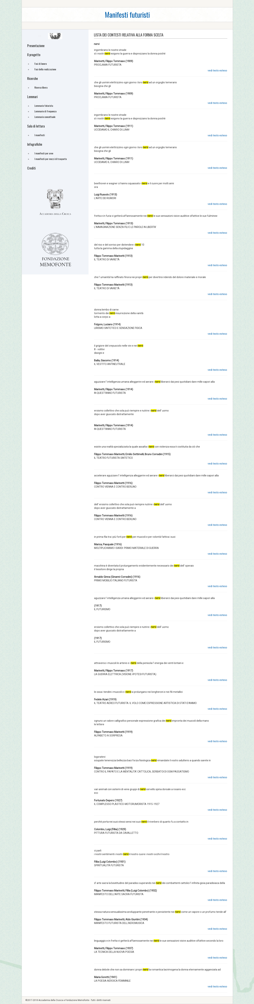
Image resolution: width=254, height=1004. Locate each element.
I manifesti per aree (43, 153)
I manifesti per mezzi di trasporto (50, 159)
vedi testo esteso (217, 70)
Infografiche (34, 144)
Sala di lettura (36, 126)
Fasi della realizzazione (45, 69)
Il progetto (33, 54)
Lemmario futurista (43, 105)
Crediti (31, 168)
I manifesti (39, 135)
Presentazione (36, 45)
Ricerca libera (40, 87)
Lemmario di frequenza (45, 111)
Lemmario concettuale (44, 117)
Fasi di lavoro (40, 63)
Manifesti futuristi (127, 14)
